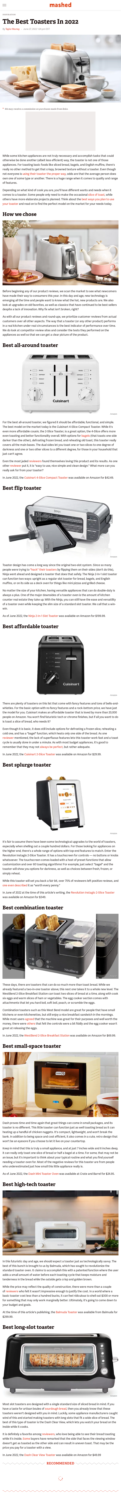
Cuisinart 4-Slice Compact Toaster (46, 477)
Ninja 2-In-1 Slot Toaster (43, 616)
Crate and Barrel (110, 1114)
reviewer (15, 465)
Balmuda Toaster (66, 1312)
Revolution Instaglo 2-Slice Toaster (93, 892)
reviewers (35, 461)
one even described (15, 885)
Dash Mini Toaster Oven (43, 1174)
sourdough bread (55, 1408)
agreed (29, 1019)
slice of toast (96, 194)
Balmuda (113, 1253)
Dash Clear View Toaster (39, 1455)
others (31, 1023)
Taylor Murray (13, 29)
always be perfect (51, 747)
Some (26, 1438)
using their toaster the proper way (44, 174)
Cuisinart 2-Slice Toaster (39, 754)
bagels (85, 436)
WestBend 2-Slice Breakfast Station (46, 1035)
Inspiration (9, 15)
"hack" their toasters (43, 569)
